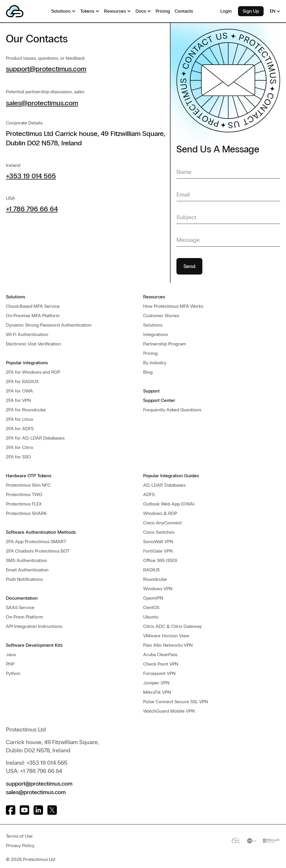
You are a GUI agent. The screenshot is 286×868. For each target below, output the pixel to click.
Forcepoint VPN (159, 673)
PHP (10, 664)
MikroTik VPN (157, 692)
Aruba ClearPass (160, 654)
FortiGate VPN (158, 551)
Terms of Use (19, 835)
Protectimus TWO (24, 494)
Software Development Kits (34, 645)
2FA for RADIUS (22, 381)
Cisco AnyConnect (162, 523)
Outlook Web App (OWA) (169, 504)
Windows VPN (157, 588)
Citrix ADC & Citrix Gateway (172, 626)
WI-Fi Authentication (27, 334)
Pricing (150, 353)
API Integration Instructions (34, 626)
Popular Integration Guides (171, 475)
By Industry (154, 362)
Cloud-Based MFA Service (33, 306)
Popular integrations (27, 362)
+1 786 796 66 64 (32, 208)
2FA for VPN (18, 400)
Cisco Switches (158, 532)
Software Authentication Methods (41, 532)
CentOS (151, 607)
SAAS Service (20, 607)
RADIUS (151, 570)
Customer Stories (161, 315)
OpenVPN (153, 598)
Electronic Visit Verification (33, 344)
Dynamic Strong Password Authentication (49, 325)
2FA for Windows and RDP (33, 372)
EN (275, 11)
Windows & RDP (160, 513)
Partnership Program (164, 344)
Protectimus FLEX (24, 504)
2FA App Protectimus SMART (36, 541)
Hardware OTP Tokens (28, 475)
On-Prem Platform (24, 617)
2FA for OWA (19, 391)
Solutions (15, 297)
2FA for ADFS (20, 428)
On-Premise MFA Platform (32, 315)
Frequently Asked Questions (172, 410)
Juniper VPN (156, 683)
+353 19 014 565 (31, 176)
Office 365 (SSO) (160, 560)
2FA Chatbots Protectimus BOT (38, 551)
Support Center (159, 400)
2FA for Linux (19, 419)
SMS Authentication (26, 560)
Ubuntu (150, 617)
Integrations (155, 334)
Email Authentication (27, 570)
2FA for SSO (18, 457)
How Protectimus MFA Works (173, 306)
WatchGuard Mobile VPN (169, 711)
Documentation (22, 598)
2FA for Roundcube (26, 410)
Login (226, 11)
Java (11, 654)
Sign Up (251, 11)
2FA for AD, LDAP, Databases (35, 438)
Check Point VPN (160, 664)
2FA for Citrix (19, 447)
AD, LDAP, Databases (164, 485)
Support (151, 391)
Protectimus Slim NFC (28, 485)
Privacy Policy (20, 845)
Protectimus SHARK (26, 513)
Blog (148, 372)
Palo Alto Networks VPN (168, 645)
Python (13, 673)
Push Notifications (24, 579)
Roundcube (155, 579)
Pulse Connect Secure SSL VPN (175, 701)
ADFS (149, 494)
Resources (154, 297)
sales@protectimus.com (42, 103)
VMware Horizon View (166, 635)
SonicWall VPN (158, 541)
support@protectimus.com (46, 68)
